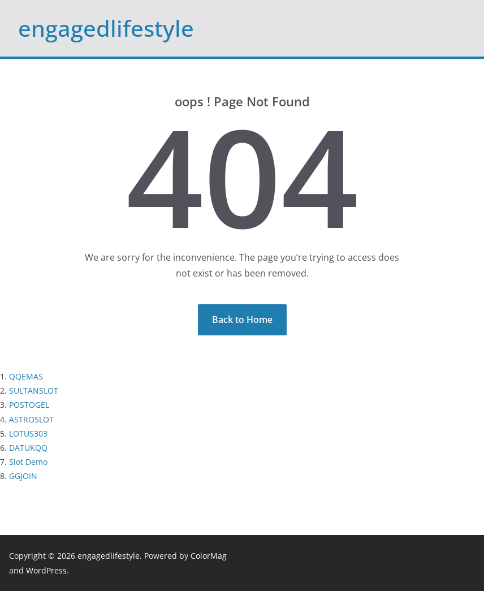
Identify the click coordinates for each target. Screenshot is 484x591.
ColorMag (209, 555)
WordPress (46, 570)
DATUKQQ (28, 447)
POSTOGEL (29, 404)
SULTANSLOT (33, 390)
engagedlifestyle (106, 28)
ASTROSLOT (31, 419)
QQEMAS (26, 376)
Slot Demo (28, 461)
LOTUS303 (28, 433)
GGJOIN (23, 476)
